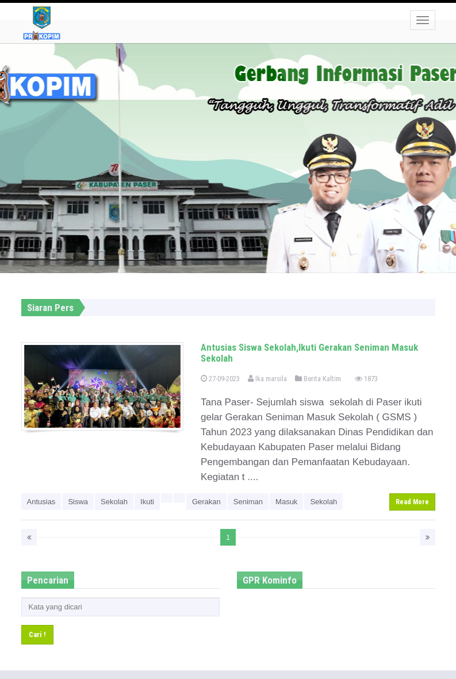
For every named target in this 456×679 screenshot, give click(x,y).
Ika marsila (267, 378)
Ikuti (147, 501)
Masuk (286, 501)
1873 (366, 378)
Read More (412, 502)
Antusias (41, 501)
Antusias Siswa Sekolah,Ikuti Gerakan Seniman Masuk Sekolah (309, 353)
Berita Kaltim (318, 378)
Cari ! (37, 634)
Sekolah (114, 501)
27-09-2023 (220, 378)
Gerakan (206, 501)
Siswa (78, 501)
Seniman (248, 501)
